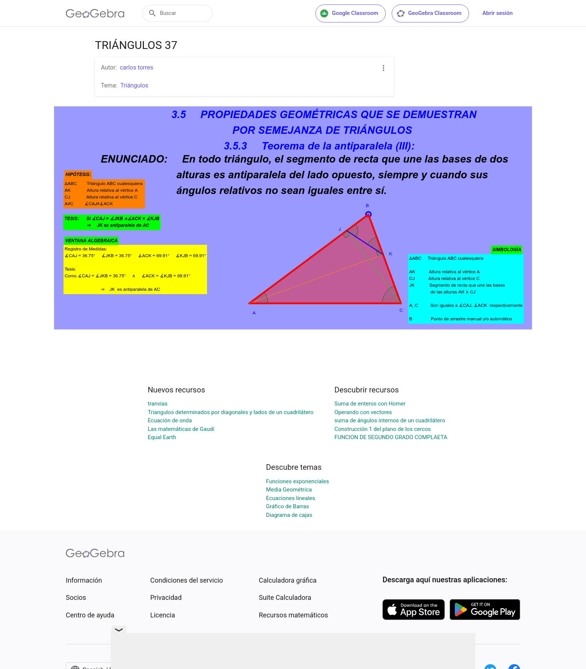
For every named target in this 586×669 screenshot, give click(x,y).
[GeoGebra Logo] (95, 13)
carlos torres (136, 67)
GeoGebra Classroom (429, 13)
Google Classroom (349, 13)
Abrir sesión (497, 13)
